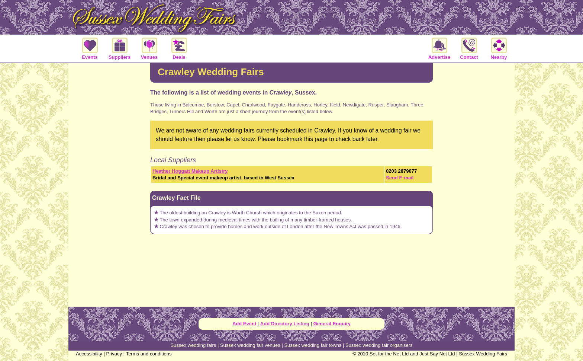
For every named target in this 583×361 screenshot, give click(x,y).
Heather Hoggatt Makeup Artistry (190, 171)
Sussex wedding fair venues (250, 345)
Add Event (244, 323)
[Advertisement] (109, 183)
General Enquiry (332, 323)
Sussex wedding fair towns (312, 345)
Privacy (114, 354)
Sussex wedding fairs (193, 345)
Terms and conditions (149, 354)
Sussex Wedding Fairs (483, 354)
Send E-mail (399, 177)
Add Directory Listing (284, 323)
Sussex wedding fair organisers (379, 345)
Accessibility (89, 354)
